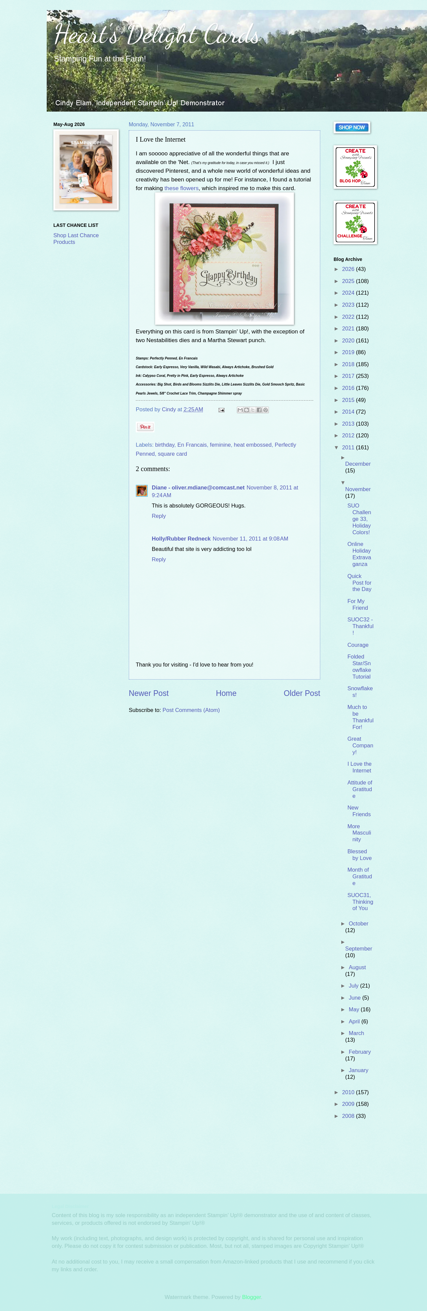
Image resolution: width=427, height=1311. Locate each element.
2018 (349, 364)
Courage (357, 645)
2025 (349, 281)
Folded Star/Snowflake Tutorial (359, 666)
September (358, 948)
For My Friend (357, 604)
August (357, 967)
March (356, 1033)
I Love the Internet (359, 767)
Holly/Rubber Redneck (181, 539)
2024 (349, 293)
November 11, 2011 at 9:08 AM (251, 539)
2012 (349, 435)
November (358, 489)
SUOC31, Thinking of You (360, 902)
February (360, 1052)
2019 (349, 352)
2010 (349, 1092)
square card (172, 454)
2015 (349, 400)
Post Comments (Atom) (191, 710)
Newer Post (149, 693)
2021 (349, 328)
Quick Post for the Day (359, 583)
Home (226, 693)
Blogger (251, 1297)
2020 (349, 340)
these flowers (181, 188)
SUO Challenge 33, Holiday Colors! (359, 519)
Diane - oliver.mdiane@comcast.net (198, 487)
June (355, 998)
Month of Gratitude (359, 876)
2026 (349, 269)
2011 (349, 447)
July (354, 986)
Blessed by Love (359, 854)
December (358, 464)
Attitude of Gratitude (359, 789)
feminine (220, 445)
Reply (159, 516)
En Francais (192, 445)
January (358, 1070)
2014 (349, 412)
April (355, 1021)
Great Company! (360, 745)
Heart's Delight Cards (157, 33)
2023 (349, 305)
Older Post (302, 693)
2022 (349, 317)
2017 (349, 376)
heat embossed (253, 445)
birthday (164, 445)
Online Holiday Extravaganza (359, 554)
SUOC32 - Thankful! (360, 626)
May (355, 1009)
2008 (349, 1116)
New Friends (359, 811)
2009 (349, 1104)
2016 (349, 388)
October (358, 923)
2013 (349, 424)
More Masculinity (359, 833)
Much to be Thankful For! (360, 717)
